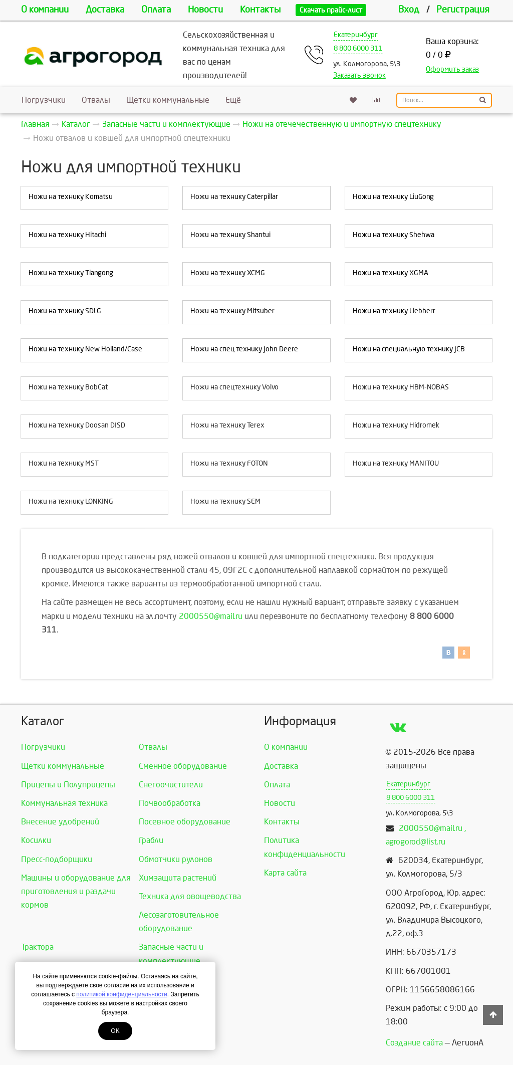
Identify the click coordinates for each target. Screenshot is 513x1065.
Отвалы (96, 100)
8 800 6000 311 (358, 48)
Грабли (151, 840)
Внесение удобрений (60, 821)
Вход (408, 10)
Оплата (156, 10)
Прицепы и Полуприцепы (68, 784)
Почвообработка (169, 803)
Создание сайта (414, 1042)
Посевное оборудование (184, 821)
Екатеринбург (356, 35)
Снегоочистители (171, 784)
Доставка (105, 10)
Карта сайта (285, 873)
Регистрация (462, 10)
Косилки (36, 840)
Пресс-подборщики (56, 859)
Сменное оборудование (183, 766)
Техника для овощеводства (190, 896)
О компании (45, 10)
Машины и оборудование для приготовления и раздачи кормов (76, 891)
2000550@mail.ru (210, 616)
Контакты (260, 10)
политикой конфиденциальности (121, 994)
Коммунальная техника (64, 803)
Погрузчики (44, 100)
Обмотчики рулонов (175, 859)
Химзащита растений (177, 878)
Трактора (37, 947)
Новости (205, 10)
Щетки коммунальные (167, 100)
